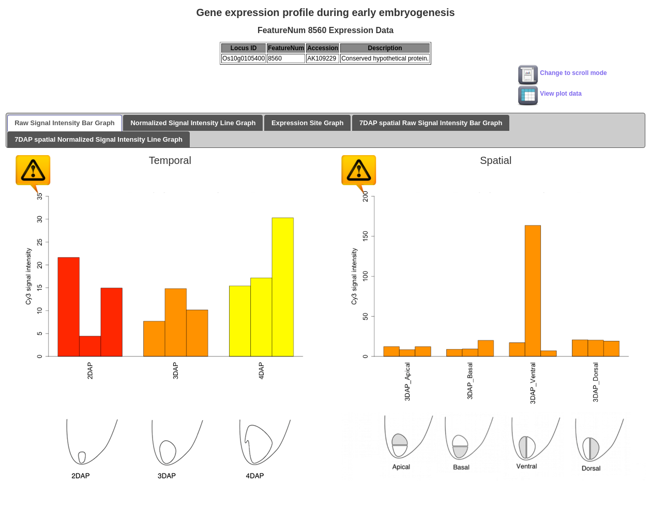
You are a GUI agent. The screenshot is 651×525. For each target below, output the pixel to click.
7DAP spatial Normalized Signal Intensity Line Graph (98, 139)
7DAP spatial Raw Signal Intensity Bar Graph (430, 123)
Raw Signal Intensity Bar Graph (64, 123)
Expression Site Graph (307, 123)
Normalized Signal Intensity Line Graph (192, 123)
